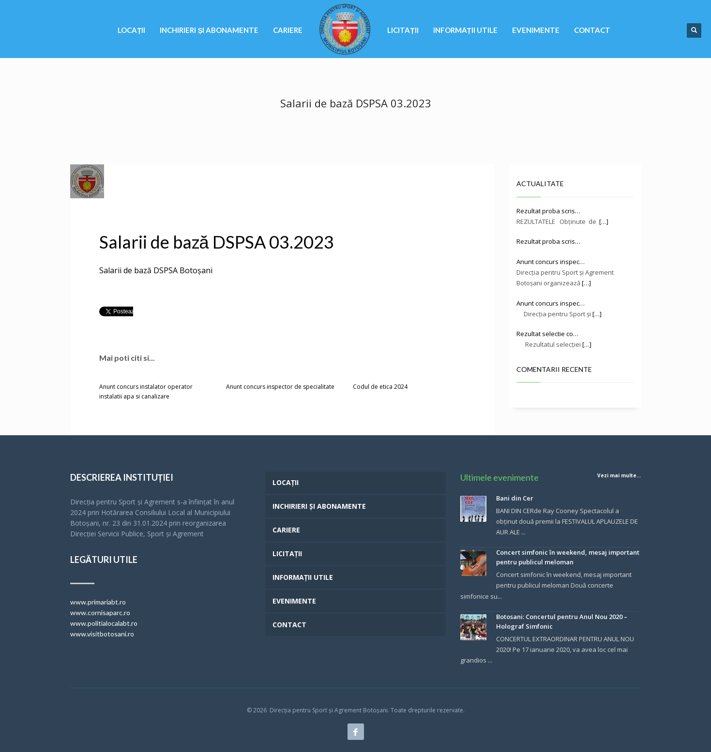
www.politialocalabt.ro (103, 623)
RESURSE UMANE (315, 190)
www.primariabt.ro (98, 602)
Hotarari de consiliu (216, 190)
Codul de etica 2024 (380, 387)
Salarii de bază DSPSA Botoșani (155, 270)
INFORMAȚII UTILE (269, 190)
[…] (603, 221)
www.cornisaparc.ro (100, 612)
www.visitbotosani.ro (102, 634)
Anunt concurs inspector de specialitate (280, 387)
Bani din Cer (514, 498)
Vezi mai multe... (619, 475)
